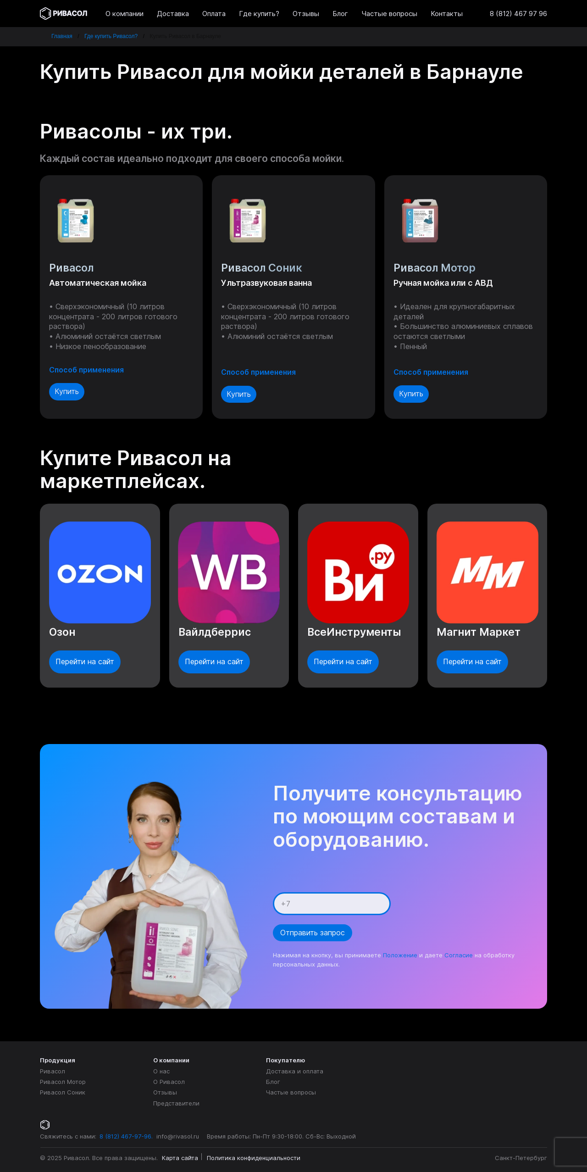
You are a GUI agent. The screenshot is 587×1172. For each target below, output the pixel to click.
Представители (176, 1103)
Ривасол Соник (62, 1092)
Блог (273, 1081)
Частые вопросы (291, 1092)
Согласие (458, 955)
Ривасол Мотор (63, 1081)
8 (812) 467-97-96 (125, 1136)
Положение (400, 955)
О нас (161, 1071)
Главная (61, 36)
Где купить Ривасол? (111, 36)
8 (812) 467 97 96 (518, 13)
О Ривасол (169, 1081)
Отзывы (165, 1092)
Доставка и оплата (294, 1071)
